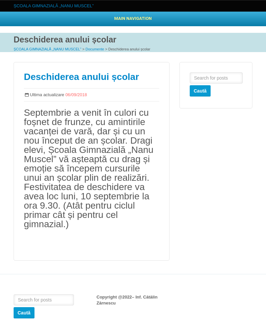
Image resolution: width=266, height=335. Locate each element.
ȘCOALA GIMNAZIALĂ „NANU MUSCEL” (47, 49)
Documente (95, 49)
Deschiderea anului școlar (81, 77)
